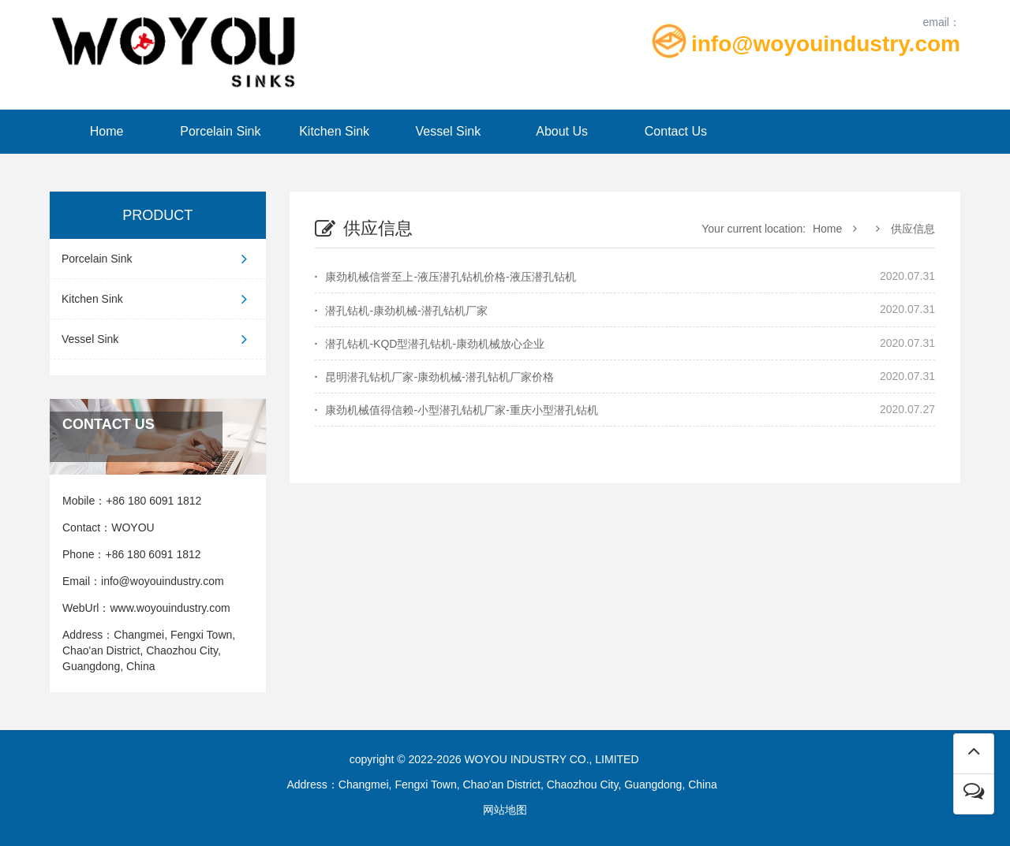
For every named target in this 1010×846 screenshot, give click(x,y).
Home (107, 131)
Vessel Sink (448, 131)
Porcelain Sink (220, 131)
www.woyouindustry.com (173, 608)
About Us (562, 131)
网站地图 (505, 809)
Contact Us (676, 131)
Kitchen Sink (334, 131)
